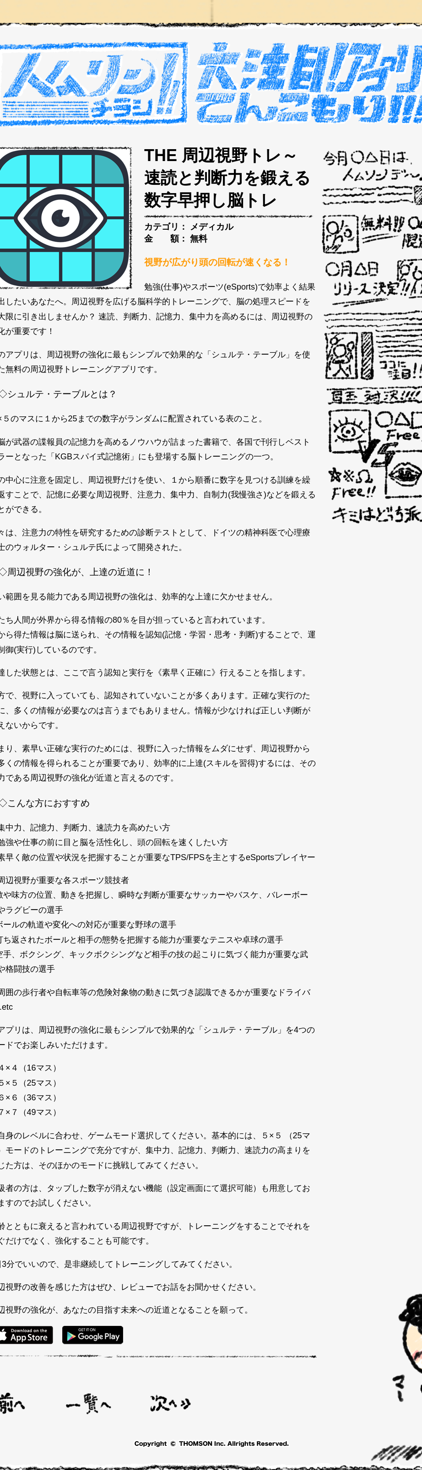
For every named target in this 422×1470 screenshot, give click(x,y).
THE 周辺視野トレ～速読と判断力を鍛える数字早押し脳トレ (227, 178)
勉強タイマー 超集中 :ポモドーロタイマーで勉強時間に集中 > (170, 1403)
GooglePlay (92, 1335)
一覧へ (89, 1403)
